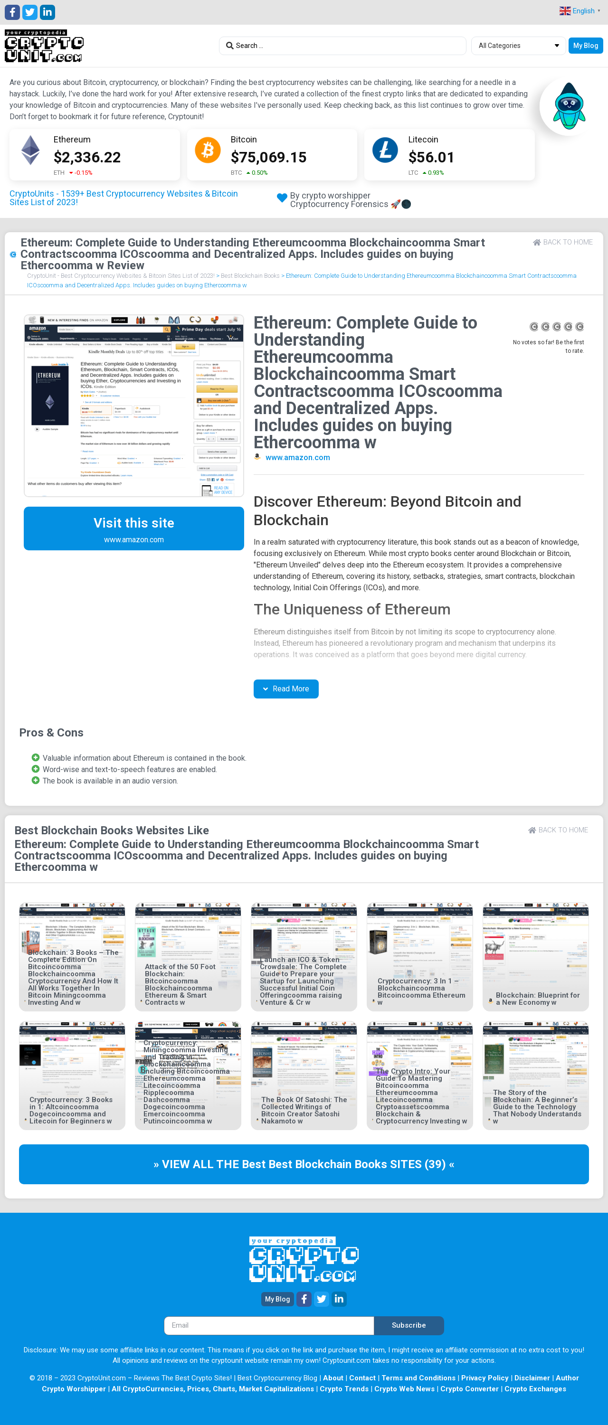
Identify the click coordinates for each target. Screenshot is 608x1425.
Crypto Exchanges (535, 1389)
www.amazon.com (298, 457)
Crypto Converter (469, 1389)
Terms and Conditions (418, 1378)
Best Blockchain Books (250, 275)
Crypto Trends (344, 1389)
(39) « (440, 1164)
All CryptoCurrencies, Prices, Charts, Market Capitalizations (213, 1389)
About (333, 1378)
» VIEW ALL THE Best (210, 1164)
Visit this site (134, 523)
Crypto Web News (404, 1389)
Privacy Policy (485, 1378)
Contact (362, 1378)
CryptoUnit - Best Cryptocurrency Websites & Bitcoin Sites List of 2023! (121, 275)
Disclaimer (532, 1378)
